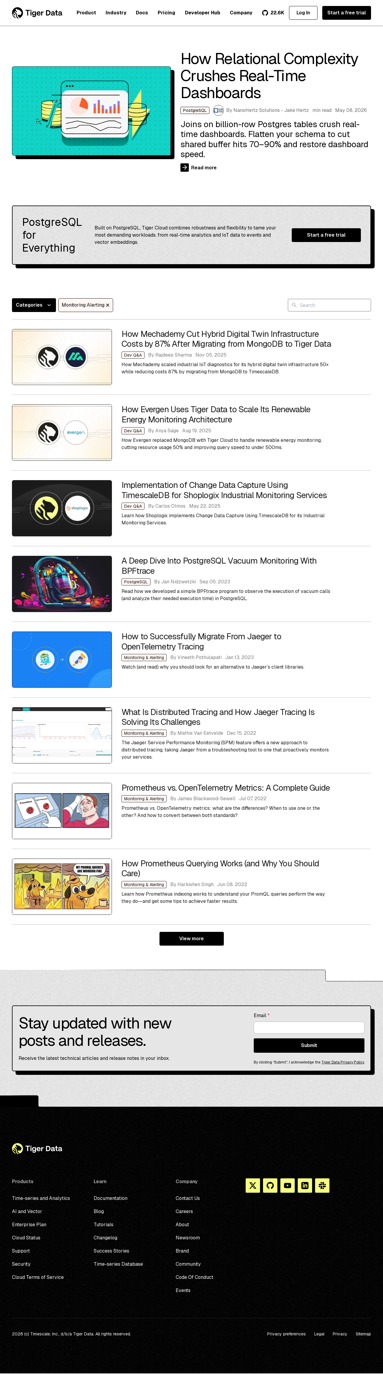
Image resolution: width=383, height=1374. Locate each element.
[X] (252, 1185)
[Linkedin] (304, 1185)
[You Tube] (287, 1185)
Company (241, 13)
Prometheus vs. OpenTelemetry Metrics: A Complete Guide (191, 811)
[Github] (270, 1185)
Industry (116, 13)
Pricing (166, 13)
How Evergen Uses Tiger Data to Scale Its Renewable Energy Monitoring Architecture (191, 432)
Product (86, 13)
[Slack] (322, 1185)
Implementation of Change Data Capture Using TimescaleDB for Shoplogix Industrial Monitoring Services (191, 508)
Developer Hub (202, 13)
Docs (142, 13)
